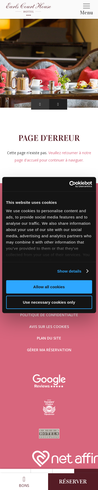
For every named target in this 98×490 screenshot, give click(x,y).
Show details (69, 271)
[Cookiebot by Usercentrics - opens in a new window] (70, 184)
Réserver (73, 481)
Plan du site (49, 338)
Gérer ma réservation (49, 349)
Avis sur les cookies (49, 326)
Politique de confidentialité (49, 314)
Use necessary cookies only (49, 302)
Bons (24, 482)
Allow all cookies (49, 287)
